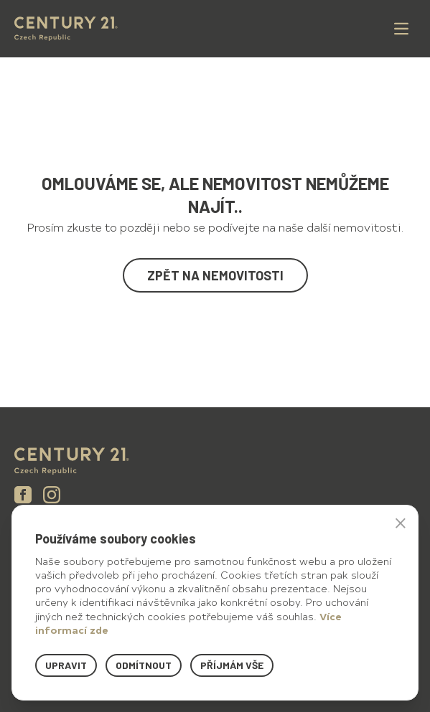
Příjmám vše (231, 665)
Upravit (66, 665)
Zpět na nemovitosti (215, 275)
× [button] (400, 522)
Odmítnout (144, 665)
